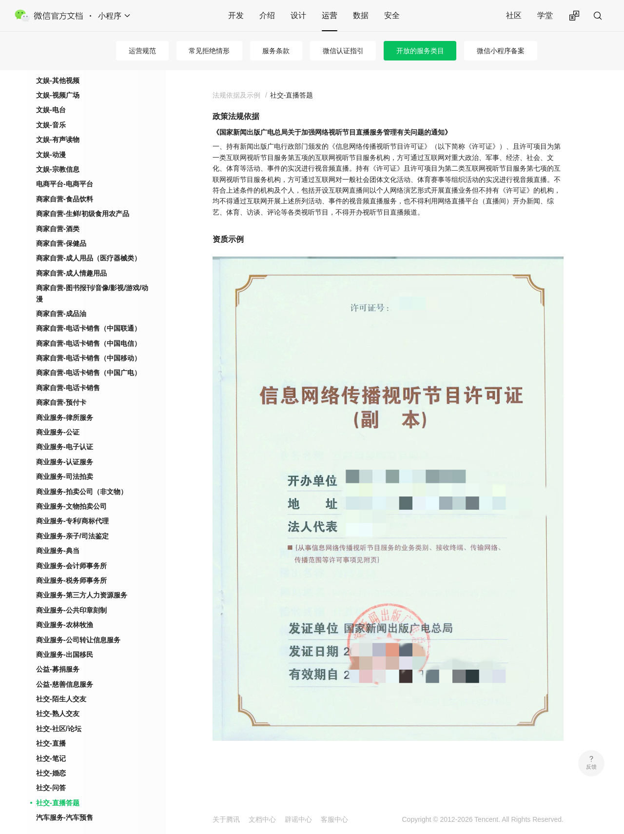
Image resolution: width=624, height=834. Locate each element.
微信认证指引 (343, 51)
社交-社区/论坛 (58, 713)
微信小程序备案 (501, 51)
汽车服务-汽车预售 (64, 802)
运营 (329, 15)
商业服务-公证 (57, 416)
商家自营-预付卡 (61, 387)
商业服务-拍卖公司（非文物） (81, 476)
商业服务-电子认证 (64, 431)
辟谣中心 (298, 819)
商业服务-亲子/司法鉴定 (72, 520)
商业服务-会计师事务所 (71, 550)
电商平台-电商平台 (64, 168)
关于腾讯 (226, 819)
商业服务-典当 (57, 535)
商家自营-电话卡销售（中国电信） (88, 328)
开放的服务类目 (420, 51)
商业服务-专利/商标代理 (72, 505)
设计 (298, 15)
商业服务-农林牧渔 (64, 609)
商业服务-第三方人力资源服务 (81, 579)
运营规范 (142, 51)
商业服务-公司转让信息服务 (78, 624)
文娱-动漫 (51, 139)
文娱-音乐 (51, 109)
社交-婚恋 (51, 757)
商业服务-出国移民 (64, 639)
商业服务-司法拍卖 (64, 461)
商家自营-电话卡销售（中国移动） (88, 342)
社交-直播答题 (57, 787)
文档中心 (262, 819)
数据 (361, 15)
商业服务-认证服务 (64, 446)
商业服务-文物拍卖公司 (71, 491)
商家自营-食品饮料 (64, 183)
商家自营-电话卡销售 (68, 372)
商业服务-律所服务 (64, 402)
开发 (236, 15)
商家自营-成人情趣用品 (71, 257)
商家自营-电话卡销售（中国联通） (88, 313)
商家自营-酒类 (57, 213)
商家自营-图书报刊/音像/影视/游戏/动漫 (92, 277)
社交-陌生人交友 (61, 683)
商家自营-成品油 (61, 298)
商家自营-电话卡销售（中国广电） (88, 357)
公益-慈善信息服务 (64, 669)
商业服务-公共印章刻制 (71, 594)
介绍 (267, 15)
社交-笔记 (51, 743)
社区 (514, 15)
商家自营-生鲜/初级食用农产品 (82, 198)
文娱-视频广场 (57, 79)
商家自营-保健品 (61, 228)
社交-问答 (51, 772)
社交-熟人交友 (57, 698)
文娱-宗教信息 (57, 154)
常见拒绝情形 (209, 51)
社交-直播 (51, 728)
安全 (392, 15)
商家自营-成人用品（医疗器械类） (88, 242)
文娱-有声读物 (57, 124)
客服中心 (334, 819)
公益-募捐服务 (57, 653)
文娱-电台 (51, 94)
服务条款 (276, 51)
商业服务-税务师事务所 (71, 565)
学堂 (545, 15)
